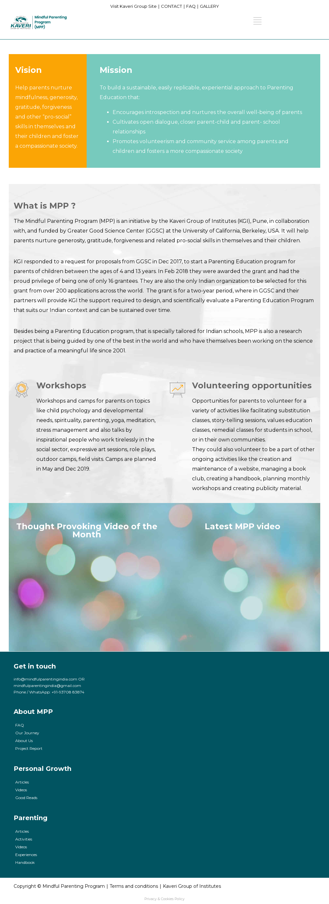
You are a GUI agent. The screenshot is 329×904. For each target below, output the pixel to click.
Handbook (25, 862)
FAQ (191, 6)
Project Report (29, 748)
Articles (22, 782)
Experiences (26, 854)
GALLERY (209, 6)
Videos (21, 789)
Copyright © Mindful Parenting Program (59, 886)
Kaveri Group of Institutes (192, 886)
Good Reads (26, 797)
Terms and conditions (134, 886)
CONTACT (171, 6)
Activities (23, 839)
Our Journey (27, 732)
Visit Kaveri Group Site (133, 6)
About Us (24, 740)
